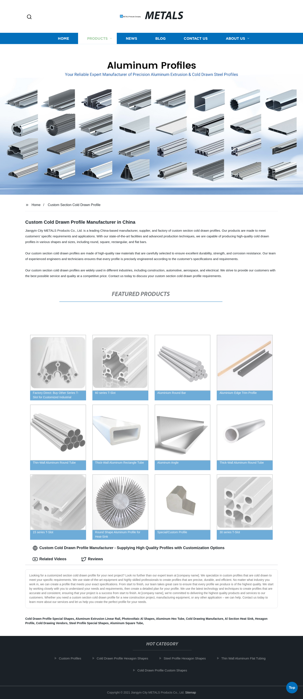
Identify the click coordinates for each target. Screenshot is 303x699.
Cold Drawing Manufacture (204, 618)
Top (292, 688)
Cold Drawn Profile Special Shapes (49, 618)
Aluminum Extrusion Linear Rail (98, 618)
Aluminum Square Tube (126, 623)
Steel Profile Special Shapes (89, 623)
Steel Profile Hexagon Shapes (187, 658)
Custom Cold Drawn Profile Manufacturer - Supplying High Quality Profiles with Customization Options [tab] (129, 548)
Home (63, 38)
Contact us (196, 38)
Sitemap (190, 692)
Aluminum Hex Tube (170, 618)
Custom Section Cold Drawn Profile (74, 205)
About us (235, 38)
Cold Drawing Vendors (51, 623)
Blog (160, 38)
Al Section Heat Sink (239, 618)
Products (97, 38)
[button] (29, 17)
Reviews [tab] (92, 559)
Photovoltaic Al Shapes (138, 618)
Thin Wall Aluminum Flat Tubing (246, 658)
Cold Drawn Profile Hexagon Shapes (125, 658)
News (131, 38)
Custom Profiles (73, 658)
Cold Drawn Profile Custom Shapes (165, 670)
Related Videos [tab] (49, 559)
